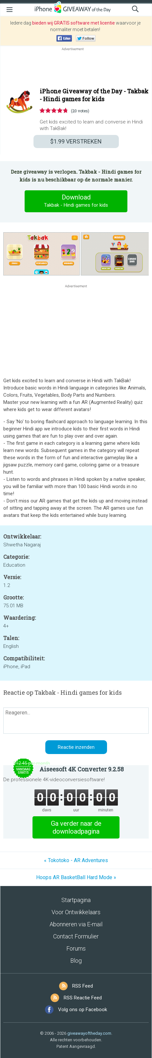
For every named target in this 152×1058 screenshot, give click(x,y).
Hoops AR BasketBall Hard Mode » (76, 877)
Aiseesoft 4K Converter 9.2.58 (81, 769)
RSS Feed (82, 986)
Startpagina (76, 900)
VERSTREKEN (76, 141)
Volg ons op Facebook (82, 1009)
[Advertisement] (76, 67)
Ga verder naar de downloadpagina (76, 827)
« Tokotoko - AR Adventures (76, 860)
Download (76, 201)
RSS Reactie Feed (83, 998)
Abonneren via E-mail (76, 924)
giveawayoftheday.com (89, 1033)
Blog (76, 960)
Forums (76, 948)
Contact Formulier (76, 936)
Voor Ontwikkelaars (76, 912)
